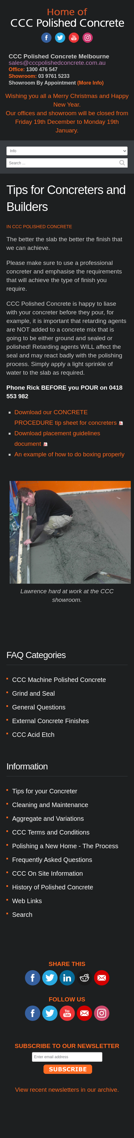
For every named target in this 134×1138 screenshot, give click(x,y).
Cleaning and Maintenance (50, 804)
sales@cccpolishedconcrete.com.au (57, 62)
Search (122, 163)
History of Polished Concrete (52, 887)
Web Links (27, 900)
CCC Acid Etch (33, 734)
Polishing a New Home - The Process (65, 846)
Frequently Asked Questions (52, 859)
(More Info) (90, 83)
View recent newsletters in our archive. (67, 1089)
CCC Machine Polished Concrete (59, 679)
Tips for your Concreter (44, 791)
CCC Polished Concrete (42, 226)
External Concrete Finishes (50, 720)
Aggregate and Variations (48, 818)
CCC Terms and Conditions (51, 832)
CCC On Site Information (47, 873)
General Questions (39, 707)
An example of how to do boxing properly (69, 454)
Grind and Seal (33, 693)
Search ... (6, 158)
